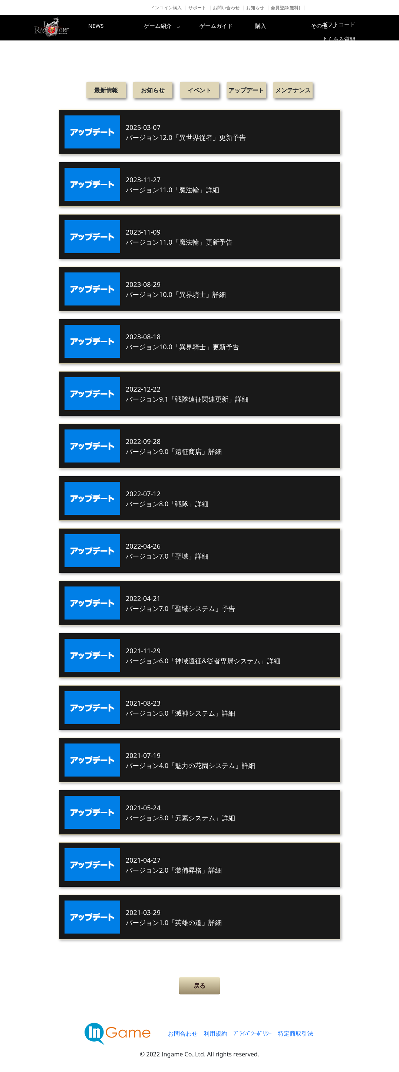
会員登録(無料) (285, 7)
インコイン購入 (166, 7)
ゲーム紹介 (168, 28)
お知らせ (255, 7)
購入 (286, 28)
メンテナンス (293, 90)
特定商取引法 (295, 1033)
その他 (346, 28)
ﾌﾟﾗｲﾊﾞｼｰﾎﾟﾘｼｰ (252, 1033)
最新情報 (106, 90)
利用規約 (215, 1033)
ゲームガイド (227, 28)
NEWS (108, 28)
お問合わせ (183, 1033)
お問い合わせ (226, 7)
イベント (199, 90)
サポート (197, 7)
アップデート (246, 90)
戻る (199, 985)
